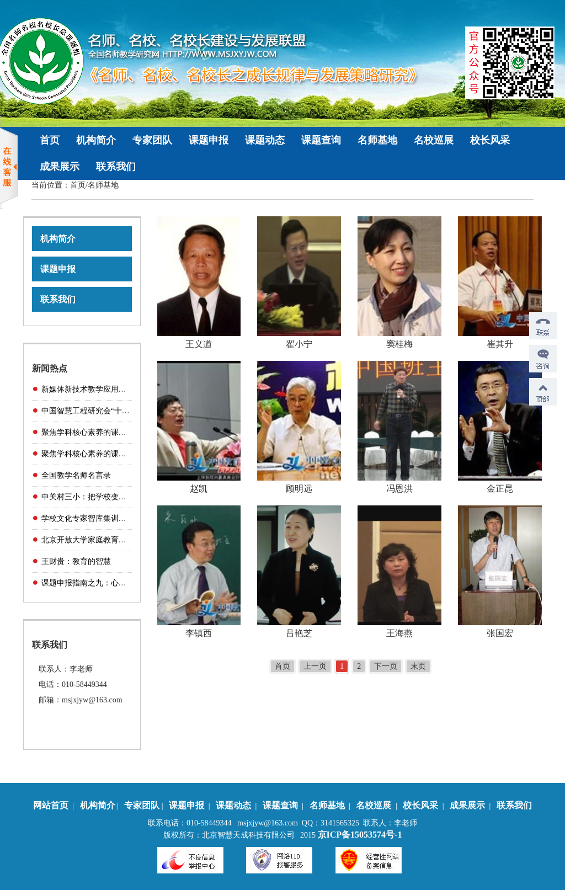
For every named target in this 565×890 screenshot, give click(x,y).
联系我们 (116, 166)
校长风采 (490, 140)
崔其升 (500, 344)
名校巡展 (434, 140)
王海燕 (399, 633)
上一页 (315, 666)
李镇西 (198, 633)
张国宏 (500, 633)
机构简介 (96, 140)
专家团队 (152, 140)
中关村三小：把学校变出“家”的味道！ (106, 497)
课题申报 (208, 140)
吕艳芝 (299, 633)
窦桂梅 (399, 344)
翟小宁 (299, 344)
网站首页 (50, 805)
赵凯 (198, 488)
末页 (418, 666)
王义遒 (198, 344)
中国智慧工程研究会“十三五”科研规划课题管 (118, 411)
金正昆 (500, 488)
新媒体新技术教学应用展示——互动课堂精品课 (122, 389)
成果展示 (59, 166)
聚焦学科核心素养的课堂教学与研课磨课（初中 (122, 454)
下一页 (385, 666)
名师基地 (377, 140)
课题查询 (321, 140)
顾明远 (299, 488)
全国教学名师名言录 (76, 475)
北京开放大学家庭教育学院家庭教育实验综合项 (122, 540)
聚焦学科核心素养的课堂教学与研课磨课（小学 (122, 432)
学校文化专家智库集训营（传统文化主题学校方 (122, 518)
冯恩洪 (399, 488)
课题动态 (265, 140)
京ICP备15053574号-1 (360, 834)
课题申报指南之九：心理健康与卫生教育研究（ (122, 583)
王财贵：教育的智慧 (76, 561)
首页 (50, 140)
